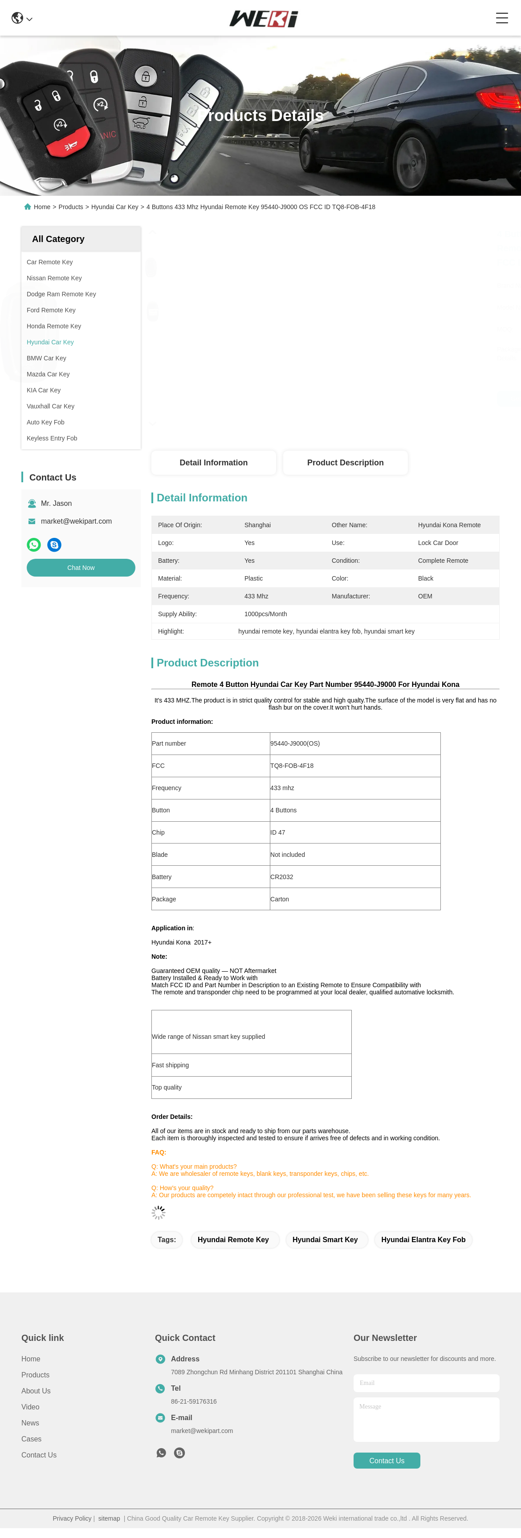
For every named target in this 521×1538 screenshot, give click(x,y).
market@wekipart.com (76, 521)
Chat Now (80, 567)
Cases (31, 1439)
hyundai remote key (233, 1239)
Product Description (345, 462)
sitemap (109, 1518)
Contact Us (39, 1455)
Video (30, 1407)
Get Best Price (398, 399)
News (30, 1423)
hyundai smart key (325, 1239)
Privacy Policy (72, 1518)
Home (42, 206)
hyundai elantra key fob (423, 1239)
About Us (36, 1391)
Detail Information (213, 462)
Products (71, 206)
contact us (386, 1461)
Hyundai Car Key (114, 206)
